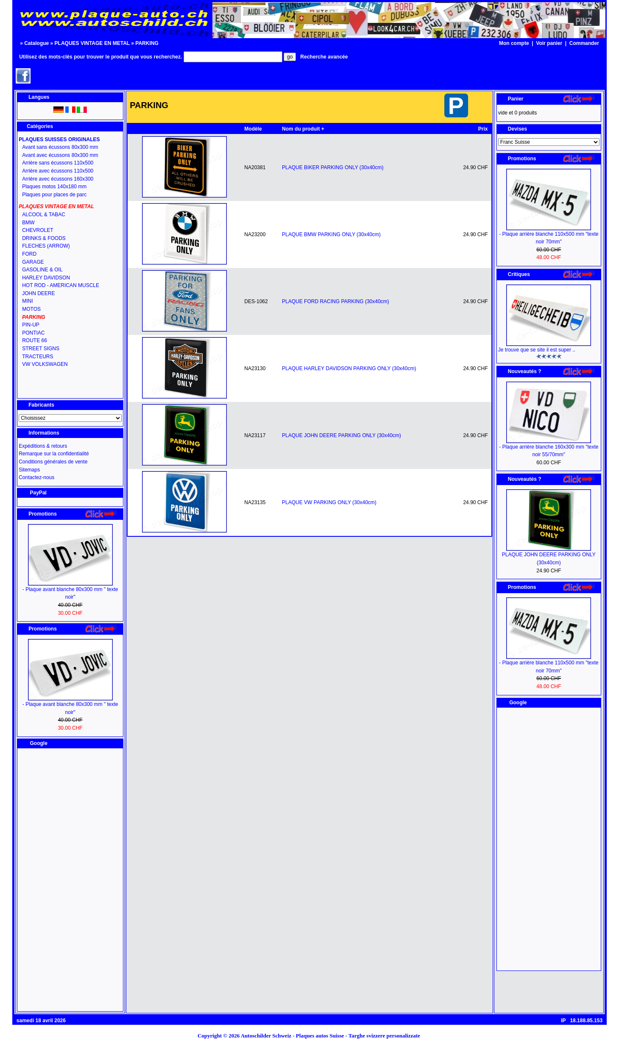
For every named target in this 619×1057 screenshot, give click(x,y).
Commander (584, 43)
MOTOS (31, 309)
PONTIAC (33, 333)
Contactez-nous (36, 477)
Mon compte (514, 43)
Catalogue (36, 43)
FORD (29, 254)
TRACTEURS (37, 357)
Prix (483, 129)
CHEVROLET (37, 230)
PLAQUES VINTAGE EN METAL (92, 43)
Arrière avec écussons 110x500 (57, 171)
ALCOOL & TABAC (43, 215)
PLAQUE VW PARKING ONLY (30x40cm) (329, 502)
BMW (28, 223)
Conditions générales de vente (53, 462)
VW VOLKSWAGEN (45, 364)
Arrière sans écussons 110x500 (57, 163)
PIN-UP (30, 325)
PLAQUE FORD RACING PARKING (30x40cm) (335, 301)
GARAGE (33, 262)
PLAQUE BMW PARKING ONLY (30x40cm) (331, 234)
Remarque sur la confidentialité (54, 454)
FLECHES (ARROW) (46, 246)
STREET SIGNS (40, 348)
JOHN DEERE (38, 293)
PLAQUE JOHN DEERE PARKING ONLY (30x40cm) (341, 435)
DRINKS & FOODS (44, 238)
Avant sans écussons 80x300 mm (60, 147)
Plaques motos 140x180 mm (54, 187)
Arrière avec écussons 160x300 (57, 179)
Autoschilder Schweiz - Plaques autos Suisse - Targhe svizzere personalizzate (333, 1035)
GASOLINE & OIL (42, 270)
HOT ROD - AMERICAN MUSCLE (60, 285)
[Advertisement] (70, 880)
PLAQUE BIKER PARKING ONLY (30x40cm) (332, 167)
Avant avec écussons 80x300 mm (60, 155)
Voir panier (549, 43)
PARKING (146, 43)
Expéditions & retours (43, 446)
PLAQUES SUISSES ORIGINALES (59, 139)
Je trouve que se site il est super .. (536, 350)
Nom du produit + (303, 129)
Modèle (253, 129)
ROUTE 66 (34, 340)
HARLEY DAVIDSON (46, 278)
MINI (27, 301)
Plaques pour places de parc (54, 195)
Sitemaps (29, 470)
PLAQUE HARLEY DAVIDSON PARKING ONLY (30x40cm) (349, 368)
